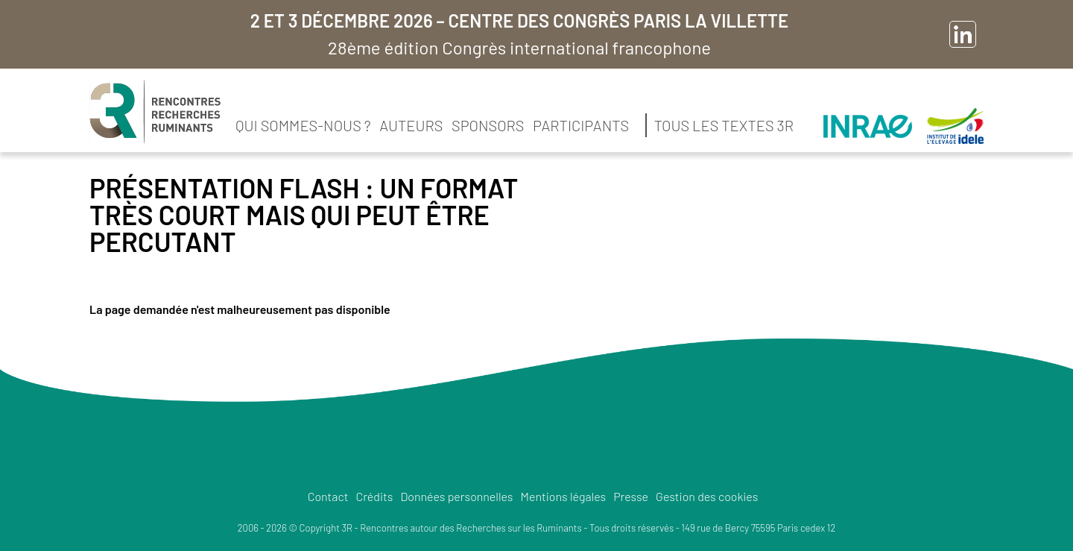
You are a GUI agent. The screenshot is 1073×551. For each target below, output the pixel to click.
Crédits (374, 496)
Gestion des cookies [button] (707, 496)
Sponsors (488, 125)
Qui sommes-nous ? (303, 125)
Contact (328, 496)
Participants (581, 125)
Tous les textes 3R (724, 125)
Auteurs (411, 125)
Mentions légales (564, 496)
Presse (630, 496)
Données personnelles (456, 496)
